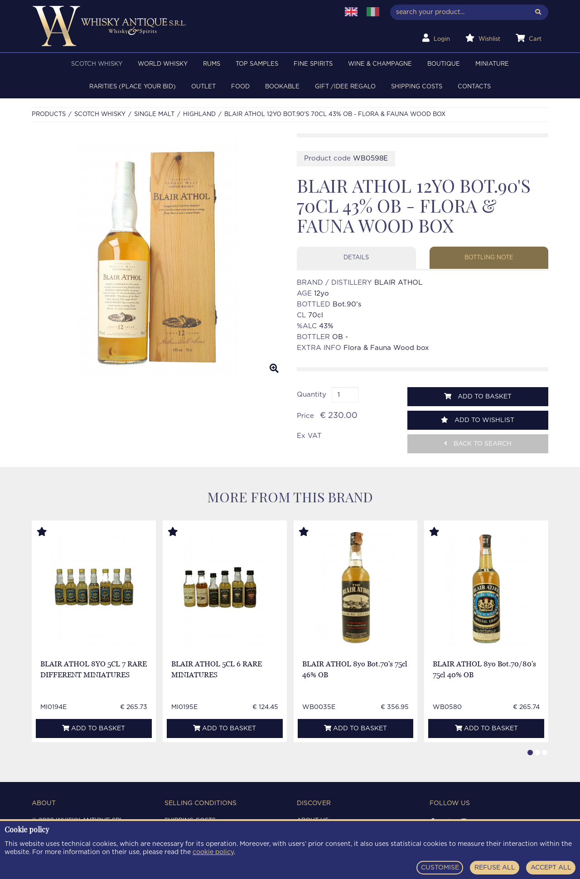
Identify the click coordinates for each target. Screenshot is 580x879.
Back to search (478, 443)
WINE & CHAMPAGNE (380, 64)
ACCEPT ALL (551, 867)
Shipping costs (416, 87)
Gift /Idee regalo (345, 87)
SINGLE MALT (154, 114)
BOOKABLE (282, 87)
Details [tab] (356, 258)
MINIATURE (492, 64)
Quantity (311, 394)
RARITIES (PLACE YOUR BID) (132, 87)
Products (49, 114)
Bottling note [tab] (488, 258)
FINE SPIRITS (313, 64)
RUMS (211, 64)
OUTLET (203, 87)
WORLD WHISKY (163, 64)
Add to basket (478, 396)
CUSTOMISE (440, 867)
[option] (157, 256)
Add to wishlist (477, 420)
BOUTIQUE (443, 64)
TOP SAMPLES (257, 64)
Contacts (474, 87)
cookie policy (213, 852)
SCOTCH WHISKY (96, 64)
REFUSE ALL (494, 867)
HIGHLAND (199, 114)
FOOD (240, 87)
